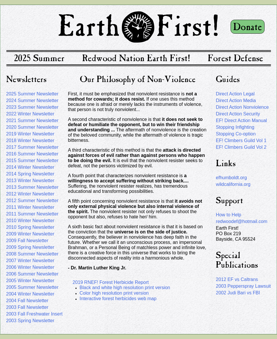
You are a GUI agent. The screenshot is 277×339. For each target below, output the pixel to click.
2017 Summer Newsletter (32, 147)
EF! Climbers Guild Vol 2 (241, 147)
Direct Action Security (238, 113)
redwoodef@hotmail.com (241, 221)
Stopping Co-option (236, 133)
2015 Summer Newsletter (32, 160)
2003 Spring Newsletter (30, 320)
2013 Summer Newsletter (32, 187)
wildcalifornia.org (233, 184)
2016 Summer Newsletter (32, 153)
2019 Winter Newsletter (30, 133)
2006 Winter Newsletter (30, 267)
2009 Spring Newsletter (30, 247)
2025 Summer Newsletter (32, 93)
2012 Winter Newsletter (30, 193)
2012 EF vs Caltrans (237, 279)
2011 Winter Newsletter (30, 207)
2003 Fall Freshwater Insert (34, 313)
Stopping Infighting (235, 127)
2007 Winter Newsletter (30, 260)
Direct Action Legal (235, 93)
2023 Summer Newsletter (32, 107)
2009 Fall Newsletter (27, 240)
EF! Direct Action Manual (241, 120)
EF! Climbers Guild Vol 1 (241, 140)
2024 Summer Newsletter (32, 100)
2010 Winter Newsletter (30, 220)
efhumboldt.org (231, 177)
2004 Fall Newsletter (27, 300)
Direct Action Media (236, 100)
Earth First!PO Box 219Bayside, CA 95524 (235, 234)
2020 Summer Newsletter (32, 127)
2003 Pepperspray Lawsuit (243, 286)
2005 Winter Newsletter (30, 280)
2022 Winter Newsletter (30, 113)
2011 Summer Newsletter (32, 213)
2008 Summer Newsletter (32, 253)
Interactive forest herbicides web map (117, 298)
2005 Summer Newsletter (32, 287)
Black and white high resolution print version (124, 287)
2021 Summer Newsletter (32, 120)
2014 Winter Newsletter (30, 167)
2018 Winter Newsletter (30, 140)
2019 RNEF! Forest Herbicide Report (111, 282)
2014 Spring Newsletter (30, 173)
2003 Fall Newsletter (27, 307)
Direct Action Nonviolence (242, 107)
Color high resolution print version (114, 293)
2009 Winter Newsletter (30, 233)
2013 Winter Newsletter (30, 180)
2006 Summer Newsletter (32, 273)
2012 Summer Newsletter (32, 200)
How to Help (228, 214)
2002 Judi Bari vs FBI (238, 292)
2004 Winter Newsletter (30, 293)
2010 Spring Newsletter (30, 227)
